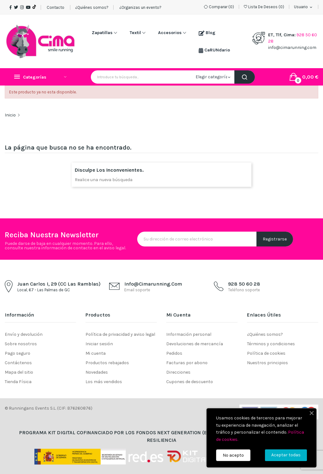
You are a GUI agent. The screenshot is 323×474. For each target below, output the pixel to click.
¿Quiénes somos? (92, 7)
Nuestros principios (267, 362)
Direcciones (178, 372)
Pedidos (174, 353)
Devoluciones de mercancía (194, 344)
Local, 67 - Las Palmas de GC (43, 289)
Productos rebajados (107, 362)
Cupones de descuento (189, 381)
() (264, 7)
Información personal (188, 334)
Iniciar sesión (99, 344)
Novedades (96, 372)
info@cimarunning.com (292, 47)
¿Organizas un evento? (140, 7)
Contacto (55, 7)
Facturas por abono (187, 362)
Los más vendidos (103, 381)
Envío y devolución (24, 334)
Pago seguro (17, 353)
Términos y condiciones (271, 344)
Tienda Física (18, 381)
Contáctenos (18, 362)
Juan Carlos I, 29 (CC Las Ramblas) (59, 284)
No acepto (233, 455)
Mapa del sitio (19, 372)
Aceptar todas (286, 455)
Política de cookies (266, 353)
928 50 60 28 (244, 284)
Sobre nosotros (21, 344)
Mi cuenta (95, 353)
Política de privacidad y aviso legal (120, 334)
